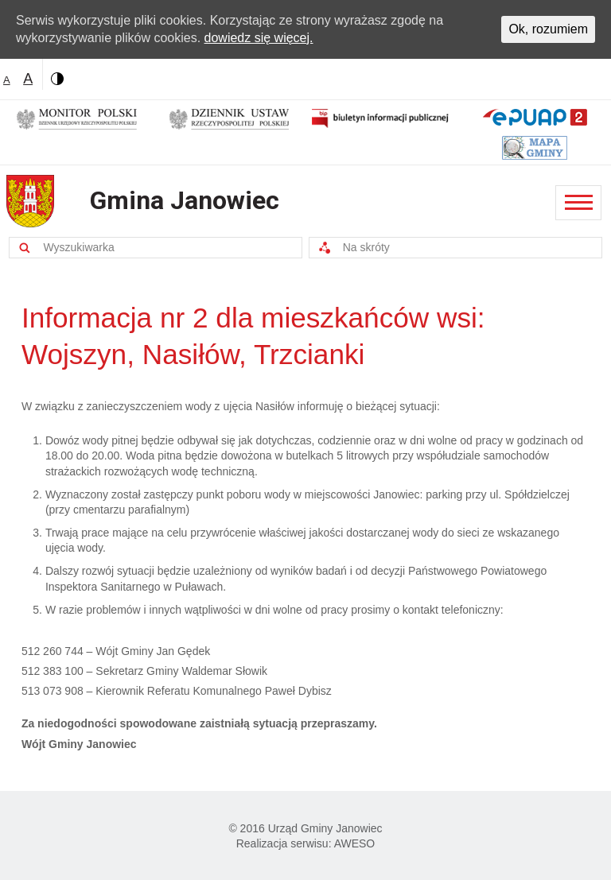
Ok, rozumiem (548, 29)
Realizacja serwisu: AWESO (306, 843)
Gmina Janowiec (184, 200)
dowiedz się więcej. (258, 38)
